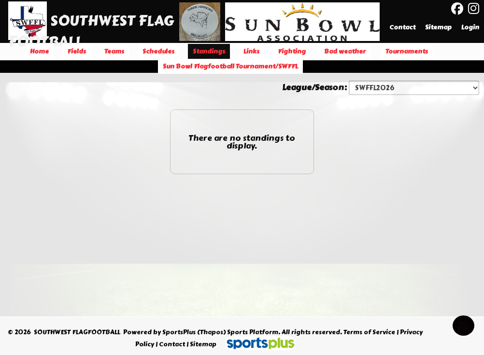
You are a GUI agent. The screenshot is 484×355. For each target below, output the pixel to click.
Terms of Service (369, 332)
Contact (172, 344)
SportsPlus (179, 332)
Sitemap (203, 344)
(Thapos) (211, 332)
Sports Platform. (253, 332)
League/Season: (315, 87)
